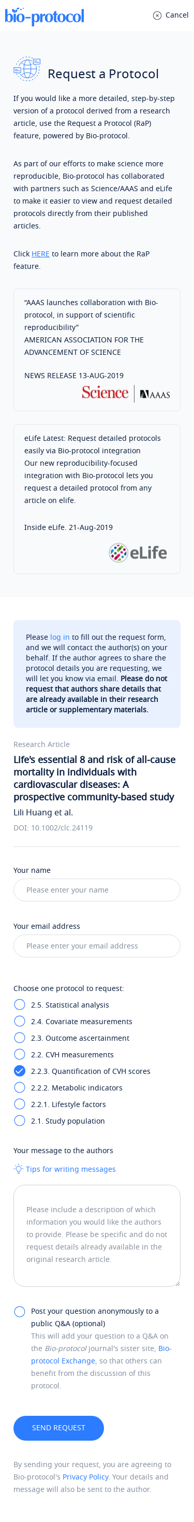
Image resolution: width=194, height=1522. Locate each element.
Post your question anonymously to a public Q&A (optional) (95, 1317)
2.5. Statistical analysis (70, 1005)
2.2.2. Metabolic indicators (77, 1088)
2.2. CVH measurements (72, 1055)
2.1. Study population (68, 1121)
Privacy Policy (85, 1477)
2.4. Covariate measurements (81, 1021)
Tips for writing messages (64, 1169)
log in (60, 637)
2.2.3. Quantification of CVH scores (91, 1071)
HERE (41, 254)
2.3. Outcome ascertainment (80, 1038)
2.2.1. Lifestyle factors (68, 1104)
